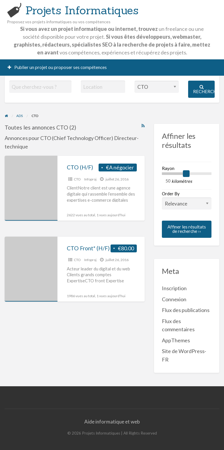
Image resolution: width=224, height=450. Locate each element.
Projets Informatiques (82, 10)
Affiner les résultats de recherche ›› (186, 229)
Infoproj (90, 179)
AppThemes (176, 340)
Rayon (168, 168)
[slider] (186, 173)
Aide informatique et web (112, 422)
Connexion (174, 299)
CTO (77, 179)
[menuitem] (57, 67)
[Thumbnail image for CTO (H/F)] (31, 188)
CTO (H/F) (80, 167)
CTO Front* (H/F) (88, 248)
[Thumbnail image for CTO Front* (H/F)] (31, 269)
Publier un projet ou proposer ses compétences (57, 67)
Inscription (174, 288)
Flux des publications (185, 310)
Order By (186, 200)
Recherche (204, 89)
